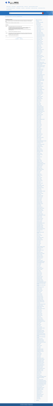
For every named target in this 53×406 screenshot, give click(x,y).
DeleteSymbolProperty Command (40, 111)
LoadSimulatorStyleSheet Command (41, 163)
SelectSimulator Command (40, 298)
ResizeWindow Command (40, 260)
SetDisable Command (39, 307)
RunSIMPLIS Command (39, 269)
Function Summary (38, 23)
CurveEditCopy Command (40, 96)
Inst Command (38, 155)
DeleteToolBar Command (40, 112)
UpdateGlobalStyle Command (40, 361)
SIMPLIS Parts (26, 6)
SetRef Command (39, 316)
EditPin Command (39, 136)
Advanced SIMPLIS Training (20, 6)
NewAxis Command (39, 184)
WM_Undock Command (39, 386)
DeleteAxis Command (39, 105)
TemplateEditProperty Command (40, 331)
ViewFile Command (39, 371)
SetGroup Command (39, 309)
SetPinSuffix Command (39, 314)
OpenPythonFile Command (40, 218)
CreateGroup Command (39, 88)
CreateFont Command (39, 87)
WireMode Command (39, 375)
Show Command (39, 325)
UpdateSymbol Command (40, 367)
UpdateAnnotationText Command (40, 359)
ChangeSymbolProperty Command (41, 65)
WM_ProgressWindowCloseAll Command (41, 381)
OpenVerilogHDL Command (40, 225)
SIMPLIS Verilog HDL (9, 9)
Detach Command (39, 120)
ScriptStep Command (39, 291)
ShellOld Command (39, 324)
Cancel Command (39, 58)
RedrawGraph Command (40, 252)
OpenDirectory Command (40, 209)
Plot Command (38, 236)
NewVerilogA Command (39, 202)
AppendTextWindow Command (40, 56)
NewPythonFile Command (40, 196)
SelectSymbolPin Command (40, 299)
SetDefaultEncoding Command (40, 306)
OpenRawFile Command (39, 219)
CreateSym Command (39, 90)
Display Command (39, 122)
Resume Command (39, 263)
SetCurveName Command (40, 305)
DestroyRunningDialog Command (40, 119)
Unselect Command (39, 354)
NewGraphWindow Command (40, 187)
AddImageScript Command (40, 41)
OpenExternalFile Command (40, 210)
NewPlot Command (39, 194)
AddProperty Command (39, 47)
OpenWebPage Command (40, 226)
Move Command (39, 176)
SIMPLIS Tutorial (8, 6)
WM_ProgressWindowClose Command (41, 380)
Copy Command (38, 81)
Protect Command (39, 243)
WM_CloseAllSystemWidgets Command (41, 376)
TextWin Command (39, 343)
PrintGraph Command (39, 238)
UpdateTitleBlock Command (40, 369)
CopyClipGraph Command (40, 82)
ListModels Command (39, 160)
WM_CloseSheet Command (40, 379)
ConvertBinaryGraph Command (40, 80)
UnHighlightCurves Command (40, 351)
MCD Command (38, 171)
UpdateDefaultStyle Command (40, 360)
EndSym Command (39, 138)
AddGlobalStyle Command (40, 39)
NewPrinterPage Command (40, 195)
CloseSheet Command (39, 73)
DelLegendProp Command (40, 114)
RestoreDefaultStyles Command (40, 262)
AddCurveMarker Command (40, 33)
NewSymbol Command (39, 201)
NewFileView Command (39, 186)
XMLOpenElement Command (40, 394)
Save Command (38, 270)
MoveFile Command (39, 178)
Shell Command (38, 323)
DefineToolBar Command (40, 98)
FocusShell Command (39, 145)
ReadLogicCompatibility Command (41, 246)
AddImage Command (39, 40)
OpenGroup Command (39, 212)
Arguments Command (39, 57)
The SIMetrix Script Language (39, 22)
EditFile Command (39, 131)
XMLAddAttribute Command (40, 388)
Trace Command (39, 346)
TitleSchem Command (39, 345)
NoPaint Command (39, 204)
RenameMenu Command (40, 255)
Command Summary (14, 16)
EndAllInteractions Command (40, 137)
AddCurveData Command (40, 32)
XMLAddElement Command (40, 389)
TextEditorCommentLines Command (41, 333)
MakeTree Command (39, 170)
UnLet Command (39, 352)
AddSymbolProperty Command (40, 49)
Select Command (39, 292)
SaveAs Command (39, 271)
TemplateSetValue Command (40, 332)
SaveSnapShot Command (40, 276)
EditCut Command (39, 130)
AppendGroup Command (40, 55)
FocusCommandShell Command (40, 144)
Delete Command (39, 104)
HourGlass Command (39, 153)
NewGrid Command (39, 188)
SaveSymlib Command (39, 278)
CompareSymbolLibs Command (40, 79)
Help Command (38, 147)
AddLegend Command (39, 42)
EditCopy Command (39, 129)
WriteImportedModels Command (40, 387)
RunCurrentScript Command (40, 268)
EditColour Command (39, 128)
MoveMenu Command (39, 179)
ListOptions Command (39, 161)
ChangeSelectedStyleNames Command (41, 63)
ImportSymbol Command (39, 154)
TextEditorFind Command (40, 338)
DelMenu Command (39, 115)
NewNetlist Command (39, 192)
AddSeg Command (39, 48)
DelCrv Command (39, 103)
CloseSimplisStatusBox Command (41, 74)
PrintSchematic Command (40, 239)
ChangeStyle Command (39, 64)
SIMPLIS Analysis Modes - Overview (33, 6)
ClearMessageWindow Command (40, 66)
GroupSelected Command (40, 146)
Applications (37, 400)
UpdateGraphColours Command (40, 362)
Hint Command (38, 152)
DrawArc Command (39, 123)
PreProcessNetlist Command (40, 237)
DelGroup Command (39, 113)
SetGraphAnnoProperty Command (41, 308)
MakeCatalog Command (39, 168)
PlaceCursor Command (39, 235)
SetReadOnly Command (39, 315)
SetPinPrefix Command (39, 313)
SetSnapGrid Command (39, 317)
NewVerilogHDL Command (40, 203)
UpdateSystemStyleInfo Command (41, 368)
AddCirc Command (39, 31)
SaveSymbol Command (39, 277)
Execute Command (39, 139)
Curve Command (39, 95)
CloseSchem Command (39, 72)
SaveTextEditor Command (40, 279)
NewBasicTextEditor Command (40, 185)
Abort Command (39, 25)
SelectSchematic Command (40, 297)
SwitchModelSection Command (40, 330)
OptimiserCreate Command (40, 227)
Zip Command (38, 397)
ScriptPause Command (39, 289)
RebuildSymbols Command (40, 247)
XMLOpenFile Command (39, 395)
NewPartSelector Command (40, 193)
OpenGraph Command (39, 211)
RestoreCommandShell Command (41, 261)
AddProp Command (39, 46)
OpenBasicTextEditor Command (40, 208)
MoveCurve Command (39, 177)
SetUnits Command (39, 322)
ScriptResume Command (40, 290)
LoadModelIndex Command (40, 162)
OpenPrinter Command (39, 217)
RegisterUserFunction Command (40, 253)
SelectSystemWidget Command (40, 300)
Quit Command (38, 244)
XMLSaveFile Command (39, 396)
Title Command (38, 344)
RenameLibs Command (39, 254)
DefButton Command (39, 97)
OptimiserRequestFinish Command (41, 228)
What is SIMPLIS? (14, 6)
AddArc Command (39, 30)
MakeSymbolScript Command (40, 169)
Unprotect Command (39, 353)
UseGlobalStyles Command (40, 370)
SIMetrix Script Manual (9, 16)
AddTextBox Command (39, 50)
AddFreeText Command (39, 38)
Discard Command (39, 121)
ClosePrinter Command (39, 71)
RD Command (38, 245)
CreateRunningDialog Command (40, 89)
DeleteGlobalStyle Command (40, 106)
